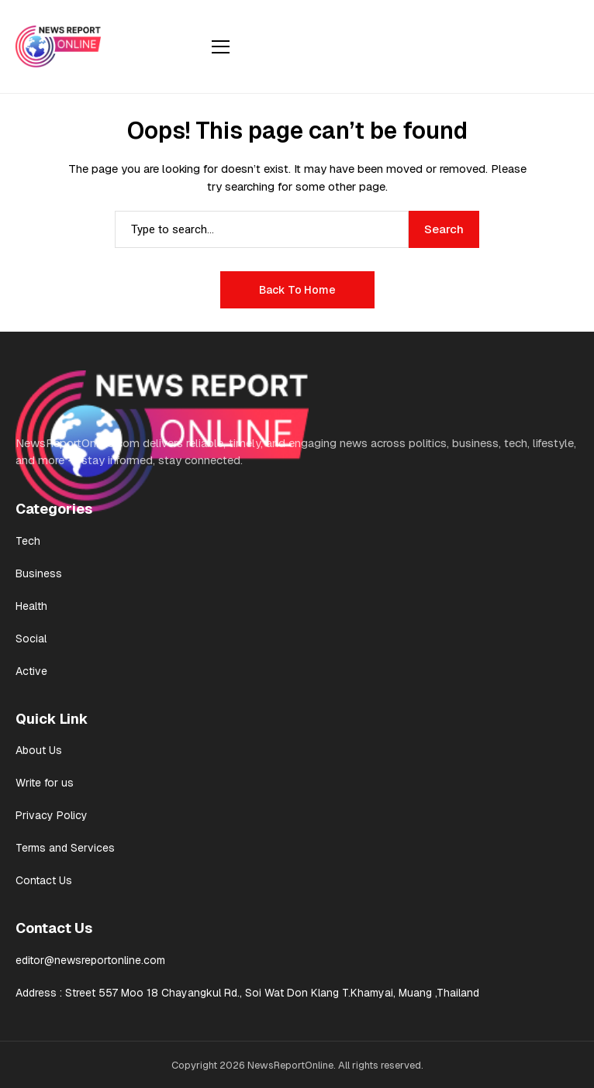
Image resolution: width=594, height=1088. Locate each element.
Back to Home (297, 290)
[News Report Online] (58, 46)
